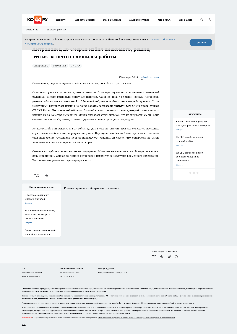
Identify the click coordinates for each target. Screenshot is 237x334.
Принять (201, 42)
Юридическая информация (71, 269)
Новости (61, 19)
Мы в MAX (164, 19)
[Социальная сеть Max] (176, 256)
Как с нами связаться (31, 276)
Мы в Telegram (112, 19)
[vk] (37, 175)
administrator (150, 77)
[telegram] (47, 175)
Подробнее (101, 291)
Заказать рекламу (57, 29)
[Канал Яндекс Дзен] (169, 256)
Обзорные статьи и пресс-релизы (112, 272)
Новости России (85, 19)
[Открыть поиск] (202, 20)
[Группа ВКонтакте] (154, 256)
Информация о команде (32, 272)
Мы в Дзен (185, 19)
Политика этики (67, 276)
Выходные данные (106, 269)
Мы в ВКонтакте (139, 19)
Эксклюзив (32, 29)
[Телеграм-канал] (161, 256)
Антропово (41, 65)
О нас (24, 269)
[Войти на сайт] (209, 20)
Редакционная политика (70, 272)
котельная (59, 65)
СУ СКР (75, 65)
